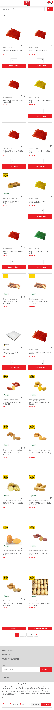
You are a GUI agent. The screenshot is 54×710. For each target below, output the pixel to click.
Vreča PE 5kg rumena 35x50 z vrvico (13, 51)
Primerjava (14, 628)
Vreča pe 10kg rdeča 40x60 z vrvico (13, 151)
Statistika (15, 704)
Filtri (50, 9)
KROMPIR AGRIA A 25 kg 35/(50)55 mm (11, 202)
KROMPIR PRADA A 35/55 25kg (40, 453)
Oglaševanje (26, 704)
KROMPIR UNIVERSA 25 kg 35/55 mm (12, 554)
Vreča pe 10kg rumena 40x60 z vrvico (40, 101)
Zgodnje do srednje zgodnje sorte (39, 501)
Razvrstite (5, 9)
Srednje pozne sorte (10, 198)
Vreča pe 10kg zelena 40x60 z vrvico (39, 151)
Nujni (6, 704)
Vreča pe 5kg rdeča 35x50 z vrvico (39, 51)
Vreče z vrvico (8, 47)
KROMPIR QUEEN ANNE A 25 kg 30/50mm (40, 503)
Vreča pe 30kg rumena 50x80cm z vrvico (37, 202)
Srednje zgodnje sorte (10, 400)
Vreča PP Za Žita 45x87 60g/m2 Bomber (11, 353)
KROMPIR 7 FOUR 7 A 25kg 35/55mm (12, 453)
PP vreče (6, 349)
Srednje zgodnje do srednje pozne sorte (12, 451)
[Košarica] (51, 3)
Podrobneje (6, 698)
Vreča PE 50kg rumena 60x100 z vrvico (40, 353)
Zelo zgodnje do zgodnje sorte (39, 450)
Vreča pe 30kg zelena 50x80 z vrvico (39, 252)
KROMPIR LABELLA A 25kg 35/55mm (38, 554)
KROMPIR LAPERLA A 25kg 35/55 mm (12, 604)
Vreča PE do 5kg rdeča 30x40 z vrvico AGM (13, 101)
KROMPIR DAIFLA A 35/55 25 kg (13, 503)
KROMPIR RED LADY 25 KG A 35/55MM (13, 403)
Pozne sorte (33, 601)
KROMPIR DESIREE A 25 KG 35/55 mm (12, 302)
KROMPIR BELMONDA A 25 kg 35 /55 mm (39, 403)
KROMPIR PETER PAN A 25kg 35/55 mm (39, 604)
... (25, 634)
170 (30, 634)
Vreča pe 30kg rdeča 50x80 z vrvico (13, 252)
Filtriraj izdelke (40, 628)
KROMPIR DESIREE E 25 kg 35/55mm (38, 302)
